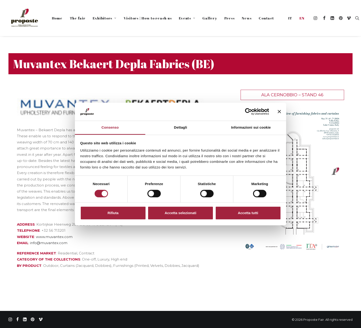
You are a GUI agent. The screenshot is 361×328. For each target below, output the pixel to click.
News (246, 18)
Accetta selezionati (180, 213)
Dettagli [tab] (180, 127)
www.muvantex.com (54, 237)
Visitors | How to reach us (148, 18)
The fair (77, 18)
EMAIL (22, 243)
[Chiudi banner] (279, 111)
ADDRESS (26, 224)
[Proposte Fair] (24, 18)
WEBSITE (25, 237)
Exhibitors (104, 18)
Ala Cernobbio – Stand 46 (292, 94)
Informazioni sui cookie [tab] (251, 127)
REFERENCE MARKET (36, 253)
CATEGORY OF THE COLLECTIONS (48, 259)
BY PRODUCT (29, 265)
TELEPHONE (28, 230)
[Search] (356, 18)
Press (229, 18)
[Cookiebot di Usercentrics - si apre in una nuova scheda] (248, 111)
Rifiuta (113, 213)
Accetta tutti (248, 213)
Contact (266, 18)
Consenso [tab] (110, 127)
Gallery (209, 18)
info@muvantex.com (48, 243)
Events (187, 18)
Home (57, 18)
